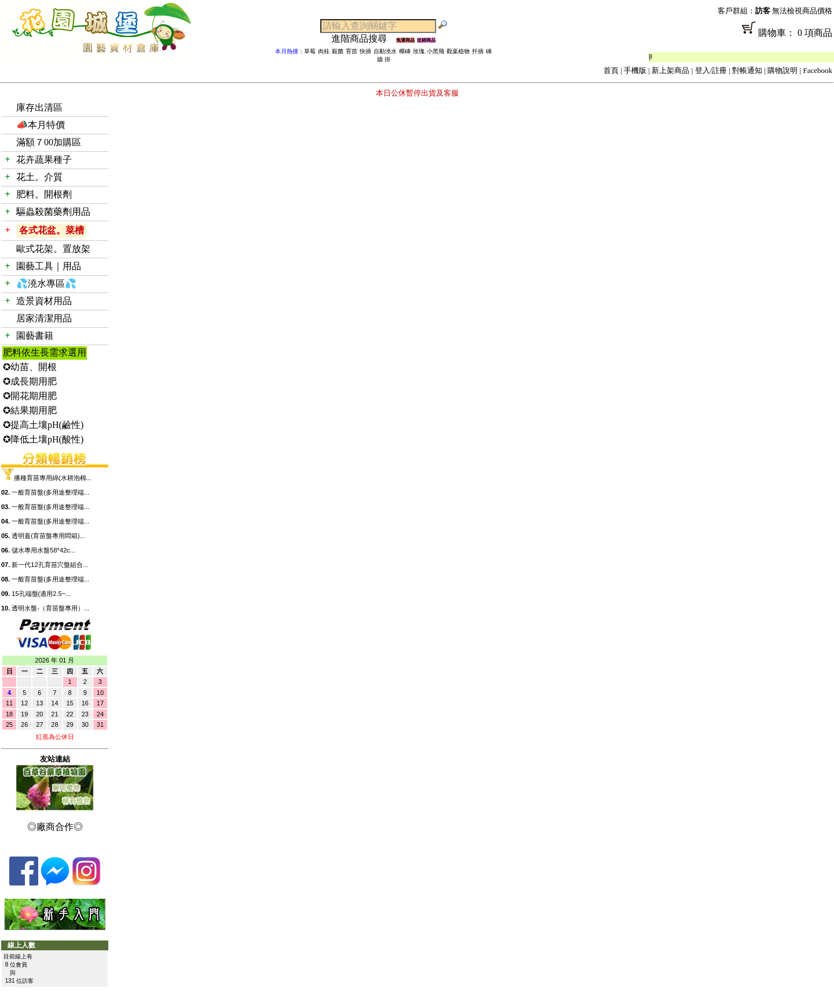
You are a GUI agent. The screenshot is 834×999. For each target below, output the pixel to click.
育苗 (351, 51)
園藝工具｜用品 (48, 266)
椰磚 (405, 51)
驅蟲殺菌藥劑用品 (53, 212)
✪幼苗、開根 (30, 367)
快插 (365, 51)
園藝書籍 (34, 336)
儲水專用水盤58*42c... (43, 550)
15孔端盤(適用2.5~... (41, 593)
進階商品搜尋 (363, 38)
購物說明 (782, 70)
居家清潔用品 (44, 318)
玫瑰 (419, 51)
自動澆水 (385, 51)
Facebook (817, 70)
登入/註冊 (711, 70)
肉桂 (324, 51)
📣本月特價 (40, 125)
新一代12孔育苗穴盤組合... (49, 564)
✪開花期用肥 (30, 396)
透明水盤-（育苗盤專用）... (50, 608)
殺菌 (337, 51)
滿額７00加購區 (48, 142)
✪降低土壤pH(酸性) (43, 439)
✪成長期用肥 (30, 381)
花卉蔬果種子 (44, 159)
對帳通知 (747, 70)
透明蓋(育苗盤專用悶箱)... (48, 535)
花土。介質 (39, 177)
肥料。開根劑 (44, 194)
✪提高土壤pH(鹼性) (43, 425)
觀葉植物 (458, 51)
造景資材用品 (44, 301)
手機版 (635, 70)
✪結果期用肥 (30, 410)
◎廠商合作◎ (55, 827)
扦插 (478, 51)
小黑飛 (435, 51)
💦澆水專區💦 (46, 283)
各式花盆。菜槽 (51, 230)
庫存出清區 (39, 107)
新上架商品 (670, 70)
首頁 (611, 70)
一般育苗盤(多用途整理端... (50, 492)
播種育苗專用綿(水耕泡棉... (53, 477)
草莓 (310, 51)
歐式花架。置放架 (53, 249)
